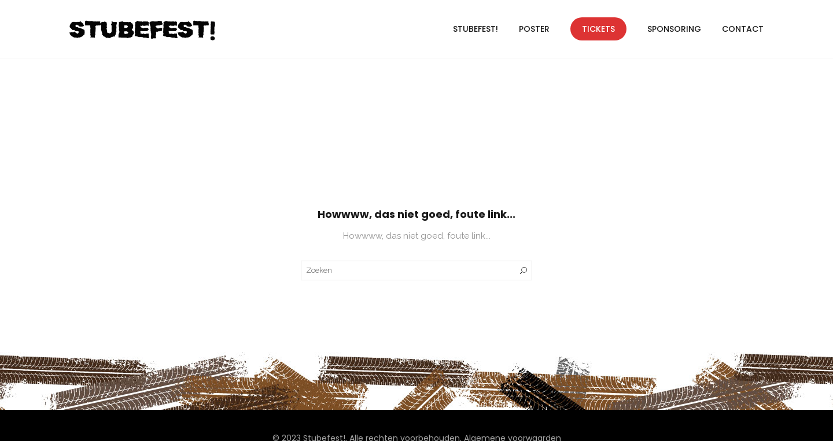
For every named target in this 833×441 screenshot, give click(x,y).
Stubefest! (475, 29)
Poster (534, 29)
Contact (743, 29)
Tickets (598, 29)
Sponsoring (674, 29)
